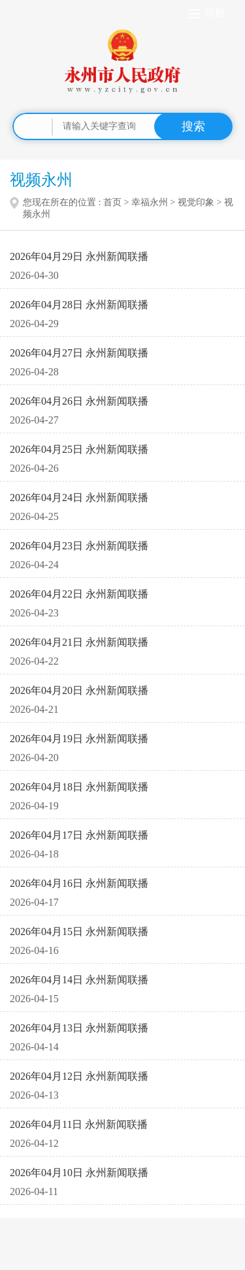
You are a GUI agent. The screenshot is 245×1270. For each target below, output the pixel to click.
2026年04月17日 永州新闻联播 (79, 835)
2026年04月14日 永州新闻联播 (79, 979)
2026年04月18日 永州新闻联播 (79, 786)
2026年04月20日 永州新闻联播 (79, 690)
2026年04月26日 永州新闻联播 (79, 401)
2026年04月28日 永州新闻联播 (79, 304)
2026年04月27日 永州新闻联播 (79, 352)
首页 (112, 202)
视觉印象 (196, 202)
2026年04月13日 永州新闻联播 (79, 1027)
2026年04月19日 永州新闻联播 (79, 738)
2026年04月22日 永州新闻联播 (79, 593)
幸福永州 (149, 202)
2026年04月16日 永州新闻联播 (79, 883)
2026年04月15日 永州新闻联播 (79, 931)
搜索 (193, 126)
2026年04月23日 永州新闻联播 (79, 545)
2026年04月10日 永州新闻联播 (79, 1172)
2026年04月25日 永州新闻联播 (79, 449)
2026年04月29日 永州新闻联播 (79, 256)
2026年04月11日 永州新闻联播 (79, 1124)
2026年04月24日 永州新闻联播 (79, 497)
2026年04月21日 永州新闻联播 (79, 642)
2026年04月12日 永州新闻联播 (79, 1076)
